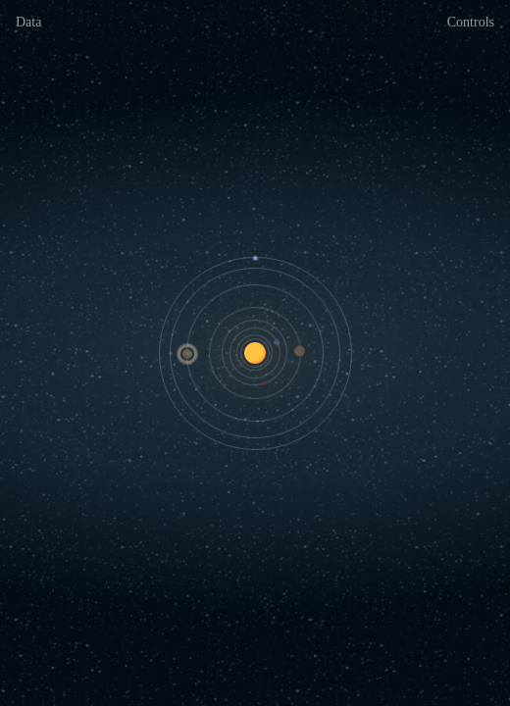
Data (28, 22)
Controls (470, 22)
